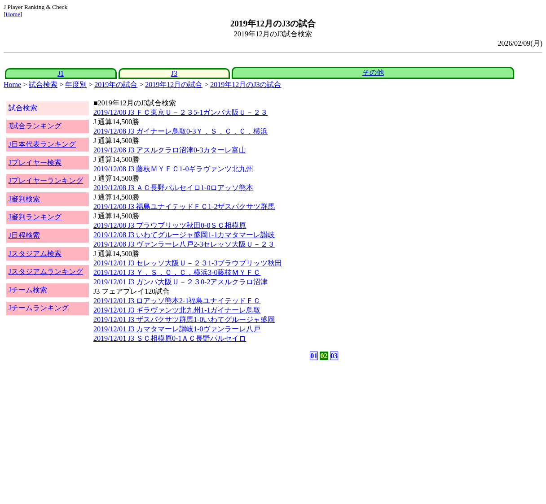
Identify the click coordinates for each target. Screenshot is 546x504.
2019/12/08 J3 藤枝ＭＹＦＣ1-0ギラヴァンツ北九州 (173, 169)
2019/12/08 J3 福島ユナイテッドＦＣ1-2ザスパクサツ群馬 (184, 206)
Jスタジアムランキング (46, 271)
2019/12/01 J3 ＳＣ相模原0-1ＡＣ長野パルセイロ (169, 338)
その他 (373, 72)
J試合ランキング (35, 126)
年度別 (76, 84)
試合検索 (43, 84)
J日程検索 (24, 235)
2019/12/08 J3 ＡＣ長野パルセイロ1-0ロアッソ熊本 (173, 187)
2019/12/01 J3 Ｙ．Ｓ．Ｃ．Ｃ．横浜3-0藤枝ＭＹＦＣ (176, 272)
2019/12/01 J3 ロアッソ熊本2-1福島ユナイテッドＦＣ (176, 300)
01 (313, 356)
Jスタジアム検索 (35, 253)
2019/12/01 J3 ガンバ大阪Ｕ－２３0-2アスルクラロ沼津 (180, 282)
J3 (174, 73)
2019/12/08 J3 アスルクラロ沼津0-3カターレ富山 (169, 150)
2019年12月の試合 (174, 84)
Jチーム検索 (28, 290)
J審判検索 (24, 199)
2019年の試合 (115, 84)
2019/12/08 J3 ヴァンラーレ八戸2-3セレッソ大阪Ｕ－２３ (184, 244)
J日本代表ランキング (42, 144)
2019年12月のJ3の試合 (245, 84)
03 (334, 356)
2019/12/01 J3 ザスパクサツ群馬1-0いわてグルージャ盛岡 (184, 319)
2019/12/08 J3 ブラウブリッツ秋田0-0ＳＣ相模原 (169, 225)
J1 (60, 73)
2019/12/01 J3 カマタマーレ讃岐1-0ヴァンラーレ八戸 (176, 329)
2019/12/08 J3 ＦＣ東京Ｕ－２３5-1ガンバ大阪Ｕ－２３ (180, 112)
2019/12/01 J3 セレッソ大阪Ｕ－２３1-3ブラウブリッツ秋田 (187, 263)
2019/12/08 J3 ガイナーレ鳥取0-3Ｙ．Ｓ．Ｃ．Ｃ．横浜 (180, 131)
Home (12, 14)
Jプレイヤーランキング (46, 180)
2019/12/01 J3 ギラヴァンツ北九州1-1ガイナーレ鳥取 (176, 310)
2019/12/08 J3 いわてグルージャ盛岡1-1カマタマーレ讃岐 (184, 235)
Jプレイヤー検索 (35, 162)
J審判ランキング (35, 217)
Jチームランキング (39, 308)
